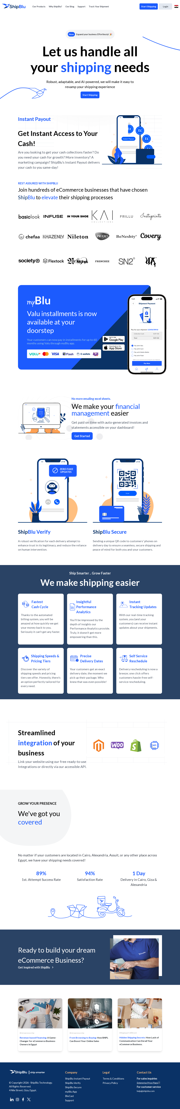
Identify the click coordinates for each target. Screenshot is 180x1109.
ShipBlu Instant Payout (77, 1078)
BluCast (69, 1095)
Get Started (82, 436)
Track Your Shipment (99, 6)
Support (81, 6)
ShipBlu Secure (73, 1087)
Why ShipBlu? (55, 6)
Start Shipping (148, 6)
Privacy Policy (110, 1082)
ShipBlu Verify (73, 1082)
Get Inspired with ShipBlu (35, 967)
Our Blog (69, 6)
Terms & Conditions (113, 1078)
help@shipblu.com (146, 1091)
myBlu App (71, 1091)
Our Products (38, 6)
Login (165, 6)
